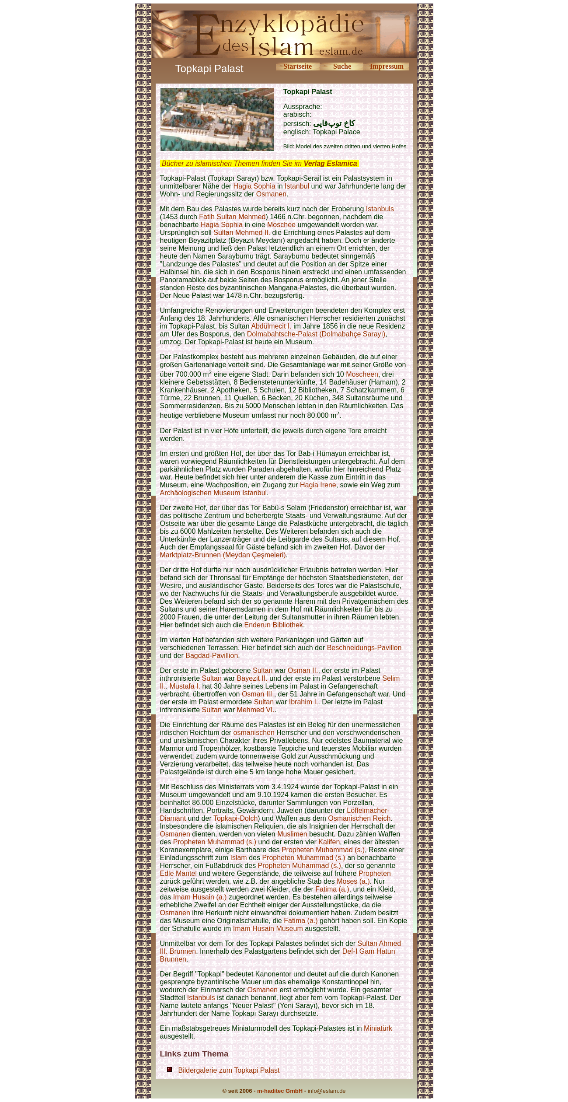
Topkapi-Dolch (235, 818)
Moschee (281, 224)
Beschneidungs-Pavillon (364, 647)
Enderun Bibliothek (273, 625)
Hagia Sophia (254, 186)
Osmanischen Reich (359, 818)
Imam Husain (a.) (200, 897)
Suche (342, 66)
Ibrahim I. (303, 702)
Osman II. (303, 670)
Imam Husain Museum (268, 928)
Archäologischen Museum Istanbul (213, 493)
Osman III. (258, 694)
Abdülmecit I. (271, 326)
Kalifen (329, 842)
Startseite (297, 66)
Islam (238, 857)
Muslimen (292, 834)
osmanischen (254, 732)
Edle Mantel (178, 873)
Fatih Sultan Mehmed (232, 216)
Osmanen (271, 194)
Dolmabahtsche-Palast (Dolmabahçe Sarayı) (316, 334)
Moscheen (362, 374)
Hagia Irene (318, 485)
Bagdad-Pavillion (211, 655)
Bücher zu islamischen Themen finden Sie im (259, 163)
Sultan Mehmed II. (241, 232)
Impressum (387, 66)
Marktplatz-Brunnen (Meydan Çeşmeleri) (223, 555)
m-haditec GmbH (280, 1091)
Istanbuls (380, 209)
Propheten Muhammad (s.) (214, 842)
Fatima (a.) (332, 889)
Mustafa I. (185, 686)
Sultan (262, 670)
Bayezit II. (252, 678)
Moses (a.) (353, 881)
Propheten (375, 873)
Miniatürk (378, 1028)
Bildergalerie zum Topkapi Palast (229, 1070)
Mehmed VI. (256, 710)
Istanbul (297, 186)
